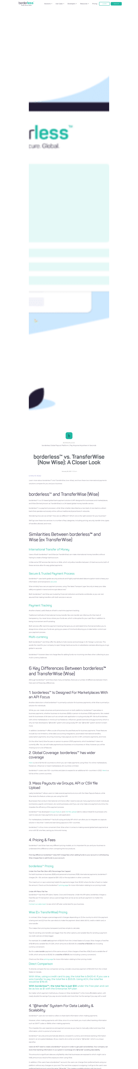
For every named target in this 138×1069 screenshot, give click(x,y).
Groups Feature (56, 812)
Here (30, 763)
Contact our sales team (37, 904)
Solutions (48, 4)
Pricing (94, 4)
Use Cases (60, 4)
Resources (84, 4)
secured (54, 582)
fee (82, 976)
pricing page (63, 885)
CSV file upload (71, 812)
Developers (72, 4)
